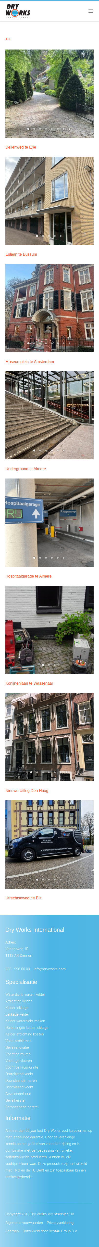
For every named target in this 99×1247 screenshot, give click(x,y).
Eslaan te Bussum (21, 254)
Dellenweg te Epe (20, 147)
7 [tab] (64, 130)
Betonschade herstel (21, 1106)
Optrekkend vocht (19, 1073)
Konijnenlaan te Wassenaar (29, 683)
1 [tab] (28, 130)
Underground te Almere (25, 469)
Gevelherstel (15, 1100)
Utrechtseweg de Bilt (23, 898)
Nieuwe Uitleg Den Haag (26, 791)
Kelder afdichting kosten (24, 1034)
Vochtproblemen (18, 1040)
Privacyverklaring (60, 1222)
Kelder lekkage (16, 1007)
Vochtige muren (18, 1053)
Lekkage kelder (17, 1014)
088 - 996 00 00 (17, 968)
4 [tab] (46, 130)
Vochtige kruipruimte (21, 1067)
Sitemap (12, 1230)
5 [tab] (52, 130)
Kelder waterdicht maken (25, 1020)
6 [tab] (58, 130)
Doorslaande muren (21, 1080)
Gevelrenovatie (17, 1047)
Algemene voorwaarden (24, 1222)
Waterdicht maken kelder (25, 994)
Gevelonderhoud (18, 1093)
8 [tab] (70, 130)
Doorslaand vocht (19, 1086)
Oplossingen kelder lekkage (27, 1027)
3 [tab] (40, 130)
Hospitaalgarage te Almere (28, 576)
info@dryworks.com (50, 968)
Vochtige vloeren (18, 1060)
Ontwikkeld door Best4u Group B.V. (50, 1230)
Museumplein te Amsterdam (29, 362)
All (8, 39)
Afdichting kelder (18, 1000)
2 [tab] (34, 130)
